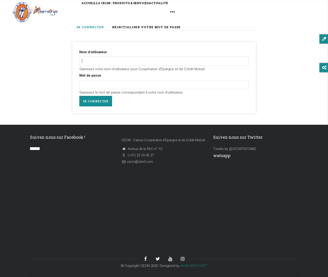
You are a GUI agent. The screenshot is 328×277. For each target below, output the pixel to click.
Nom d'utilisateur (93, 52)
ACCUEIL (93, 11)
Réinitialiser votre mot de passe (146, 27)
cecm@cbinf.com (137, 162)
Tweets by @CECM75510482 (234, 149)
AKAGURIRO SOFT (193, 266)
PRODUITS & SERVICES (155, 11)
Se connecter (92, 27)
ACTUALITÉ (194, 11)
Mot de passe (90, 75)
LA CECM (116, 12)
